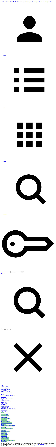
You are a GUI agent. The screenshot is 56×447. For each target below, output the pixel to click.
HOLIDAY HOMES (5, 401)
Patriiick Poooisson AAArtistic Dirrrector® (24, 445)
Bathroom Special (5, 387)
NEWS (2, 385)
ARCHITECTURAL (5, 389)
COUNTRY (3, 394)
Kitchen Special (4, 386)
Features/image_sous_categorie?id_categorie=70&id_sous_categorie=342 (34, 1)
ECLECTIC (3, 397)
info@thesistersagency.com (40, 444)
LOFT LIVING (4, 403)
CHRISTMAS (4, 410)
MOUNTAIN (4, 404)
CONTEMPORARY (5, 391)
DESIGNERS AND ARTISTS (8, 395)
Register (2, 273)
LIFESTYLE (4, 402)
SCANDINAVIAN (5, 407)
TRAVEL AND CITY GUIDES (8, 408)
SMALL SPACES (5, 406)
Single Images (4, 411)
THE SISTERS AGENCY (10, 1)
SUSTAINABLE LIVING (7, 398)
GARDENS (3, 399)
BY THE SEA (4, 390)
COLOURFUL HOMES (6, 393)
